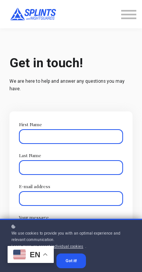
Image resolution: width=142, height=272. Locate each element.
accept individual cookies (61, 246)
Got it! (71, 260)
